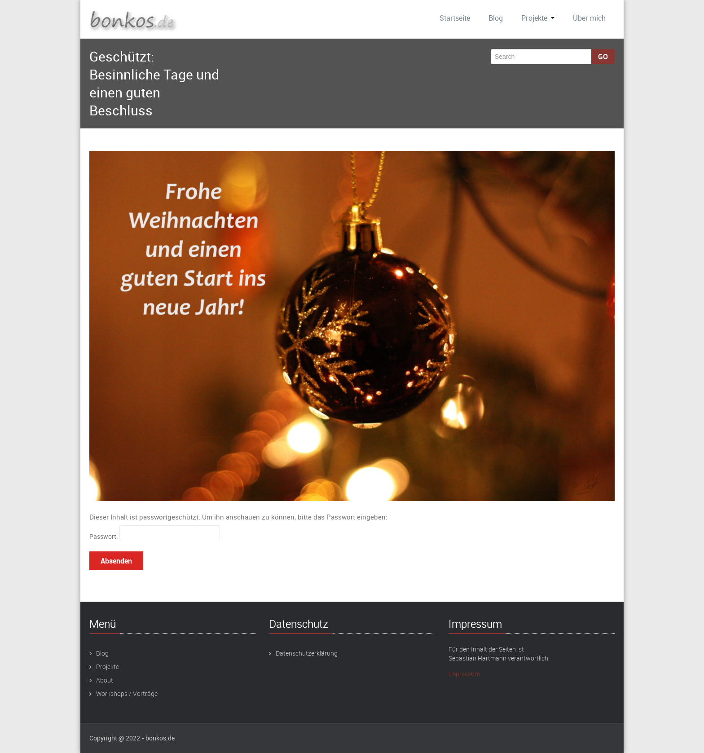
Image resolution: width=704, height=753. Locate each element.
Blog (495, 18)
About (104, 680)
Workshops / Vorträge (127, 693)
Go (603, 57)
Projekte (537, 18)
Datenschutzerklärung (307, 653)
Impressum (464, 673)
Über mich (589, 18)
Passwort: (154, 533)
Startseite (455, 18)
